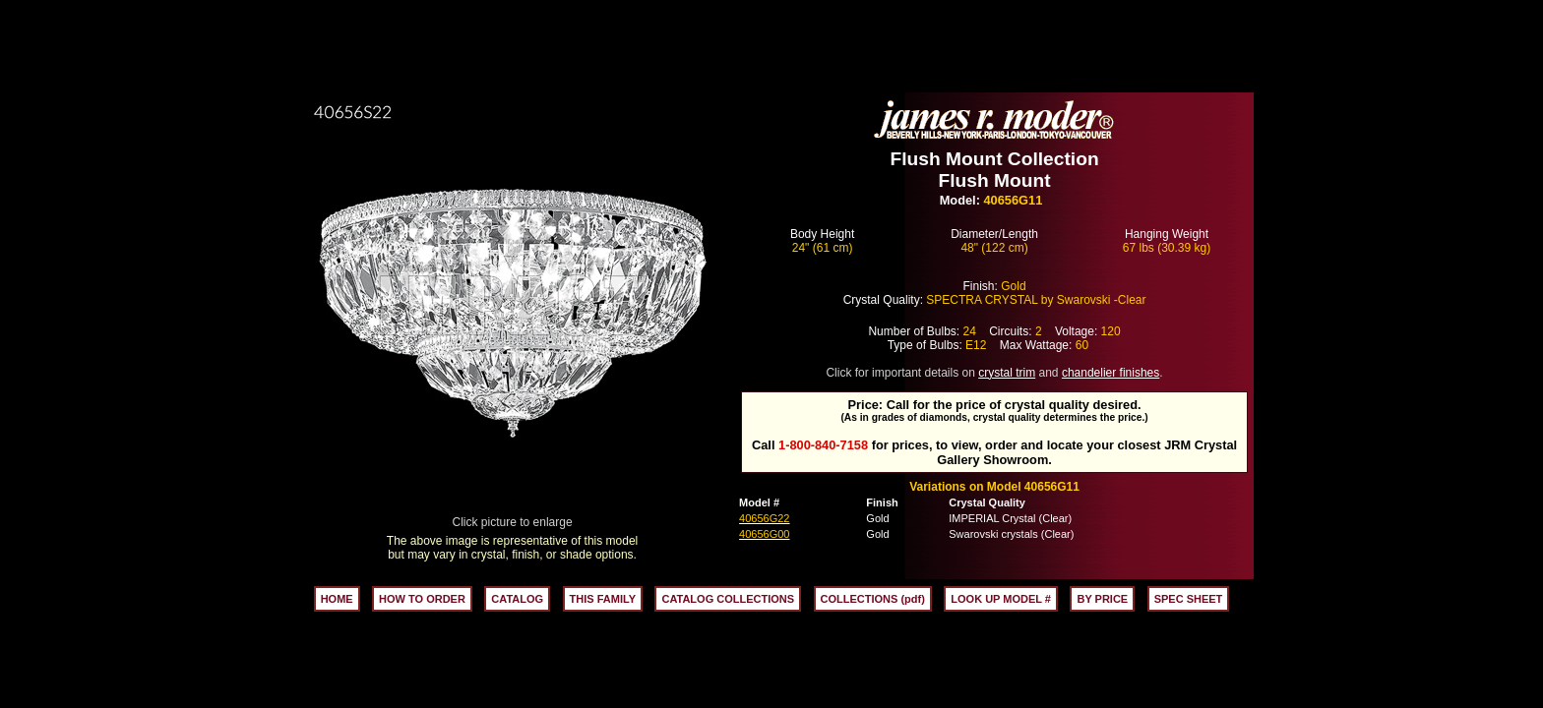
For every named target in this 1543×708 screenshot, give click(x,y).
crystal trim (1006, 373)
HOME (337, 599)
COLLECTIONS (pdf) (873, 599)
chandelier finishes (1110, 373)
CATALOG (517, 599)
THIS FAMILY (603, 599)
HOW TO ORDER (422, 599)
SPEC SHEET (1188, 599)
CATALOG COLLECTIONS (727, 599)
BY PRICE (1102, 599)
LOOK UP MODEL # (1001, 599)
